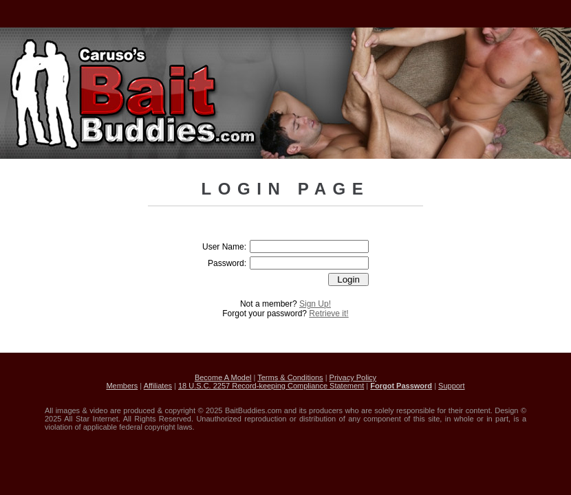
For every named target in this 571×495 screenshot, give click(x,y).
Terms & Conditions (290, 377)
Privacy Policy (353, 377)
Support (451, 386)
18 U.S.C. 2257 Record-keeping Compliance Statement (271, 386)
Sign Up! (315, 304)
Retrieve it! (328, 313)
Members (122, 386)
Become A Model (223, 377)
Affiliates (158, 386)
